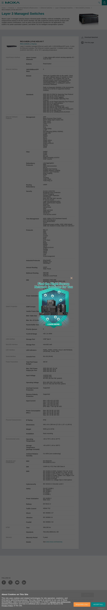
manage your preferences (60, 602)
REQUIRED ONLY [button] (81, 604)
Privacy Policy (7, 606)
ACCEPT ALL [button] (98, 604)
